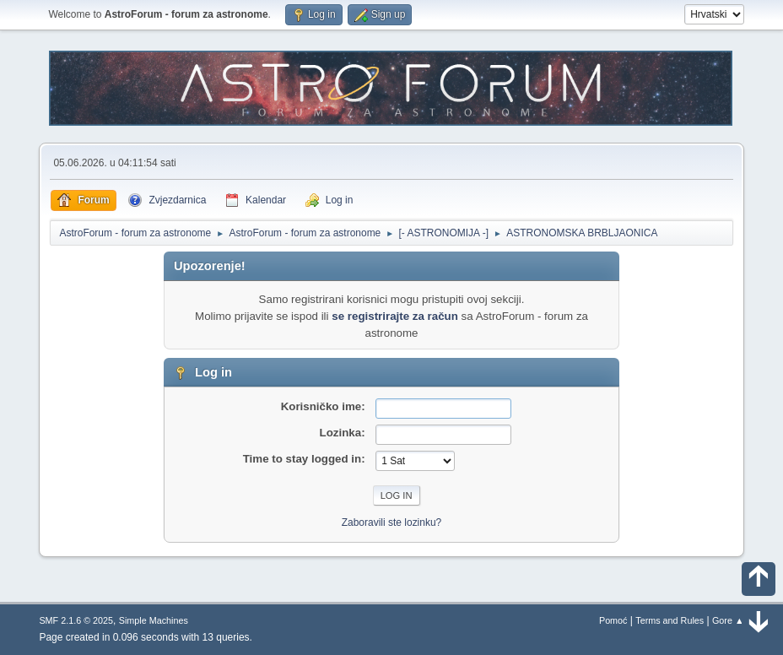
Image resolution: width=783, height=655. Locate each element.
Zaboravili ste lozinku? (392, 522)
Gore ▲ (728, 620)
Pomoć (613, 620)
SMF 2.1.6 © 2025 (76, 620)
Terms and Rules (669, 620)
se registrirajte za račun (395, 316)
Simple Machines (153, 620)
